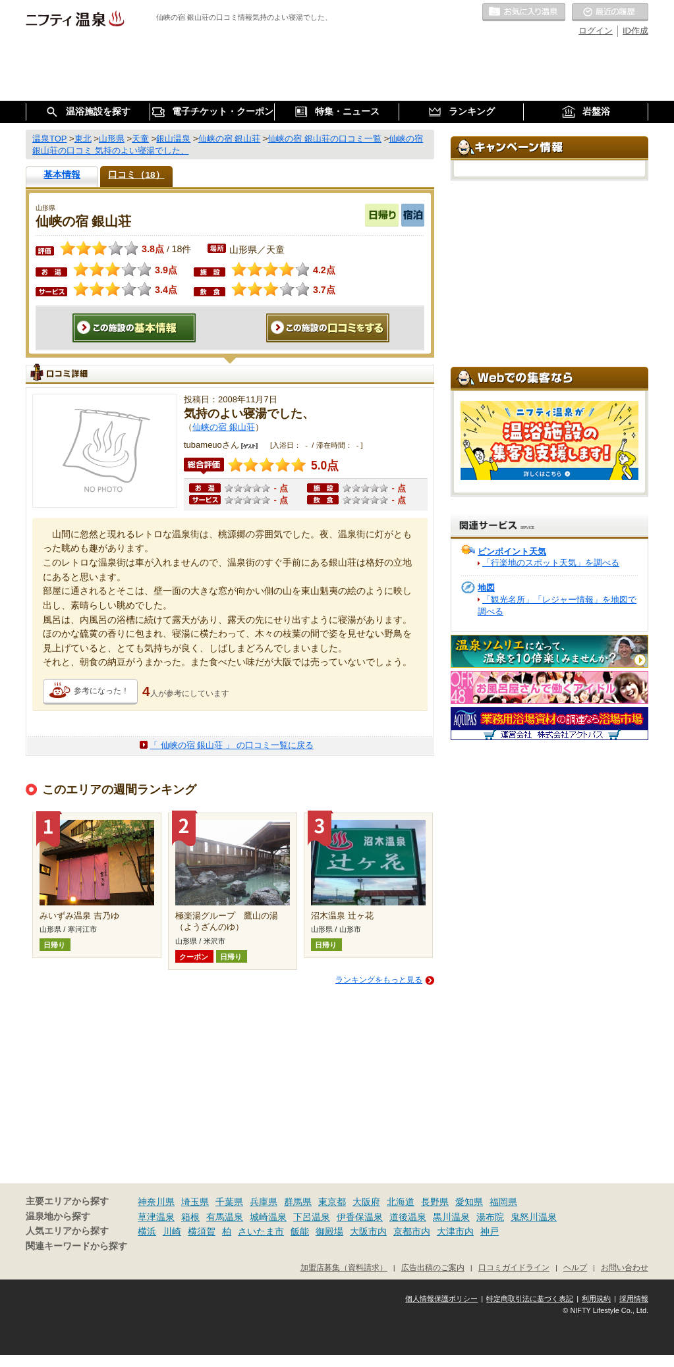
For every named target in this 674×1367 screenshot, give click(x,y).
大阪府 (366, 1201)
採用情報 (633, 1298)
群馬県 (298, 1201)
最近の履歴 (610, 12)
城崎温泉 (268, 1217)
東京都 (332, 1201)
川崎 (172, 1231)
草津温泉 (156, 1217)
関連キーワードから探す (76, 1246)
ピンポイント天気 (512, 551)
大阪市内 (368, 1231)
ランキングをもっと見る (378, 979)
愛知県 (469, 1201)
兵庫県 (263, 1201)
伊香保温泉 (360, 1217)
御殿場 (329, 1231)
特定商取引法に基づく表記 (529, 1298)
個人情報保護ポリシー (441, 1298)
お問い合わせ (624, 1267)
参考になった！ (101, 690)
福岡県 (503, 1201)
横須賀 (201, 1231)
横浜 (147, 1231)
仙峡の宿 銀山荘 (223, 427)
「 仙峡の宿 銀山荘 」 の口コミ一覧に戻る (231, 745)
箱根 (190, 1217)
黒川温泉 (451, 1217)
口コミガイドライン (513, 1267)
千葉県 (229, 1201)
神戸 (489, 1231)
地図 (486, 588)
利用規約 (596, 1298)
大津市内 (455, 1231)
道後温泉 (407, 1217)
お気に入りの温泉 (523, 12)
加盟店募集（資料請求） (343, 1267)
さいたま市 (261, 1231)
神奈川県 (156, 1201)
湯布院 (490, 1217)
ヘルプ (575, 1267)
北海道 (400, 1201)
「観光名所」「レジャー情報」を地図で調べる (557, 605)
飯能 (300, 1231)
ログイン (595, 31)
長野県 (435, 1201)
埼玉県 (195, 1201)
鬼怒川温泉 (534, 1217)
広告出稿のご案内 (432, 1267)
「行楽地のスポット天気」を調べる (550, 563)
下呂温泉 (311, 1217)
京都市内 (411, 1231)
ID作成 (635, 31)
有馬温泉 (224, 1217)
